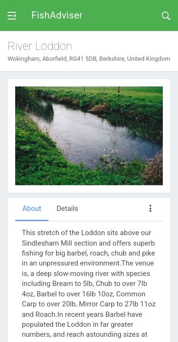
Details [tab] (67, 208)
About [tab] (31, 208)
